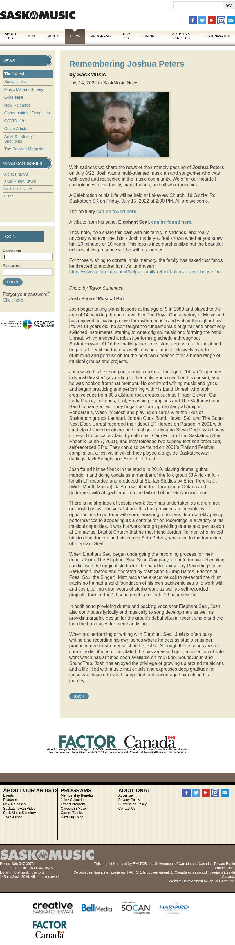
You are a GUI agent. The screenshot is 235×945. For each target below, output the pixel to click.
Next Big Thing (72, 817)
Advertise (125, 795)
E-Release (13, 97)
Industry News (18, 189)
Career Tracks (71, 813)
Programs (101, 36)
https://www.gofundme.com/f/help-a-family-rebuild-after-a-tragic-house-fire (145, 271)
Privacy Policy (129, 800)
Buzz (8, 196)
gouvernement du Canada (167, 872)
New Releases (17, 105)
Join (31, 36)
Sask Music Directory (19, 813)
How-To (126, 36)
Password (12, 265)
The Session (13, 817)
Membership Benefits (77, 795)
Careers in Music (74, 809)
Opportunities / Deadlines (27, 113)
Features (10, 800)
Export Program (73, 804)
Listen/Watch (217, 36)
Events (52, 36)
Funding (150, 36)
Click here (13, 300)
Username (12, 251)
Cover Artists (15, 128)
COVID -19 (14, 120)
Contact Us (126, 809)
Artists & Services (181, 36)
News (75, 36)
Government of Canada (173, 864)
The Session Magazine (25, 149)
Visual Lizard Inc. (222, 881)
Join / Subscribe (73, 800)
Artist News (16, 174)
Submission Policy (132, 804)
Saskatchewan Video (19, 809)
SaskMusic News (20, 182)
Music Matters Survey (24, 89)
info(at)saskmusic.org (27, 872)
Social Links (15, 81)
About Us (11, 36)
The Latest (14, 73)
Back (79, 696)
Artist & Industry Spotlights (18, 138)
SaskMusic (37, 15)
